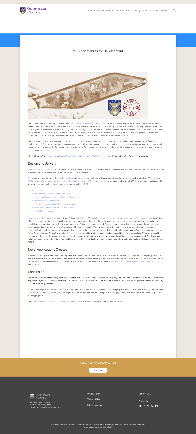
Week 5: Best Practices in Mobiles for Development (54, 204)
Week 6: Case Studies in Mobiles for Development (53, 207)
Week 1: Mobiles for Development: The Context (52, 193)
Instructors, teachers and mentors (43, 218)
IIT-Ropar (82, 218)
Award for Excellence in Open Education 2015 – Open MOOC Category (76, 156)
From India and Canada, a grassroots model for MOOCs (135, 261)
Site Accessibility (95, 405)
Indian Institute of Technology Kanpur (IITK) (87, 123)
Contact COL (145, 393)
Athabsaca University (101, 218)
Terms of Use (93, 399)
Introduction (37, 190)
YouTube (69, 178)
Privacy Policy (93, 393)
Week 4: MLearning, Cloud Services (47, 200)
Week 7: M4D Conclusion (42, 211)
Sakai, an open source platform (41, 169)
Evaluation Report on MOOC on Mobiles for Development (56, 301)
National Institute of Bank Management (135, 218)
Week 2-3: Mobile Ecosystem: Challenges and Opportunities (57, 197)
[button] (98, 370)
